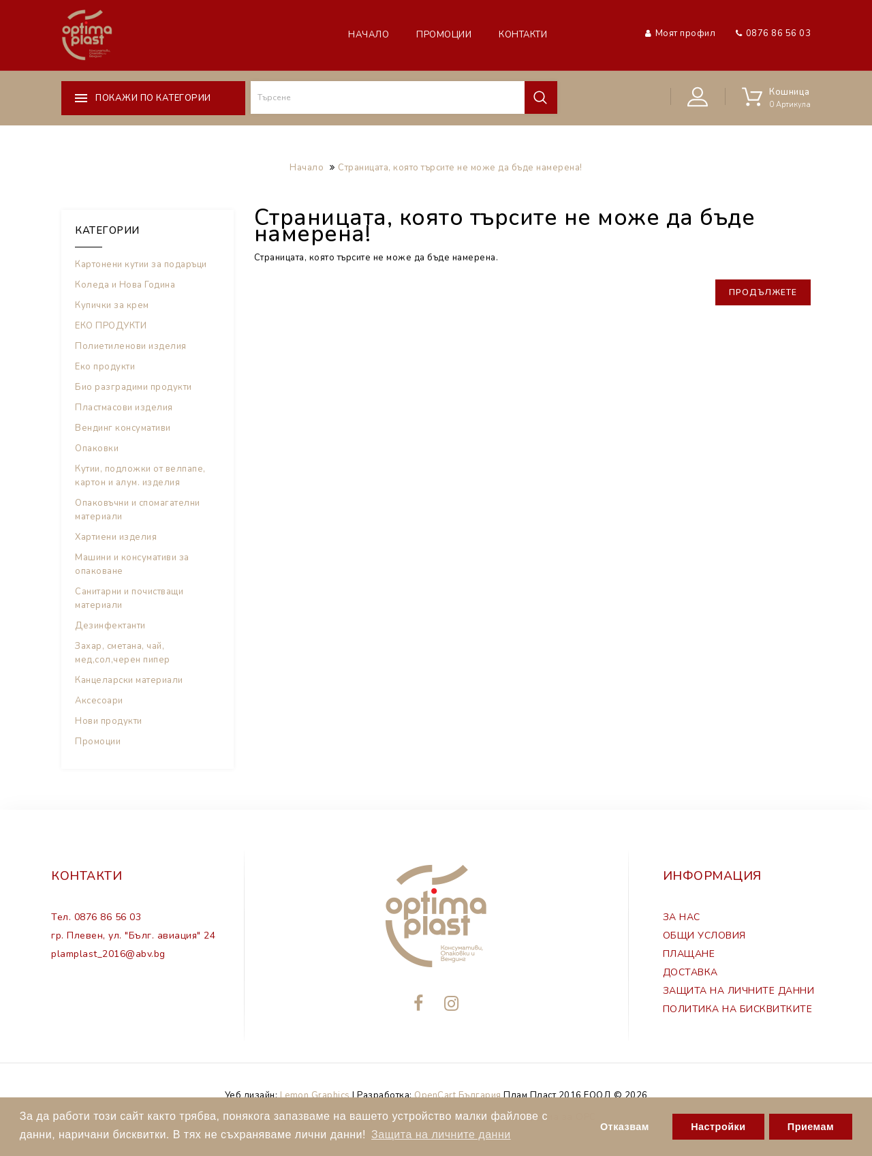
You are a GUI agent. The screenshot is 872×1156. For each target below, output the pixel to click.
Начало (368, 35)
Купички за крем (112, 305)
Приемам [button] (811, 1126)
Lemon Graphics (315, 1095)
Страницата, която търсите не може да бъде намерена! (460, 168)
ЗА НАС (681, 917)
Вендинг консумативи (123, 428)
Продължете (763, 292)
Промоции (443, 35)
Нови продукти (108, 721)
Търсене (540, 97)
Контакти (523, 35)
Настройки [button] (718, 1126)
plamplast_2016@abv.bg (108, 953)
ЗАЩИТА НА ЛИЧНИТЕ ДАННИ (739, 990)
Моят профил (685, 33)
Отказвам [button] (624, 1126)
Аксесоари (99, 701)
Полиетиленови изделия (131, 346)
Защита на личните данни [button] (441, 1134)
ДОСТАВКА (690, 972)
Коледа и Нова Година (125, 285)
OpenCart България (457, 1095)
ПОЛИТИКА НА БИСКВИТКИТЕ (738, 1009)
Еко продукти (105, 367)
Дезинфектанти (110, 626)
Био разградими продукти (133, 387)
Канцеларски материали (129, 680)
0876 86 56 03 (778, 33)
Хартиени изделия (116, 537)
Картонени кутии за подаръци (141, 264)
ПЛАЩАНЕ (689, 953)
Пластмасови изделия (124, 407)
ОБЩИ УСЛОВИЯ (704, 935)
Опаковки (97, 448)
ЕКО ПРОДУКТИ (110, 326)
